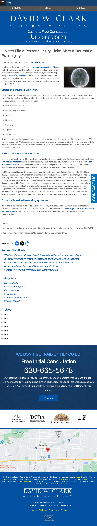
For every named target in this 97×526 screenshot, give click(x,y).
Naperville (79, 477)
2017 (5, 334)
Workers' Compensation (16, 297)
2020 (5, 322)
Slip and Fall (10, 293)
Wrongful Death (12, 301)
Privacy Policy (54, 510)
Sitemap (64, 510)
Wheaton (6, 479)
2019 (5, 326)
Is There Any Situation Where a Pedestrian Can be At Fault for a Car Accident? (42, 258)
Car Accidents (11, 282)
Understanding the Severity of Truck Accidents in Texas (31, 266)
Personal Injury (37, 62)
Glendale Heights (25, 481)
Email (48, 8)
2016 (5, 338)
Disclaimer (43, 510)
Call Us (16, 8)
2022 (5, 314)
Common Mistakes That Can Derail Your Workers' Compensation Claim (39, 262)
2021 (5, 318)
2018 (5, 330)
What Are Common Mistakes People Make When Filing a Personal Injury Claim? (43, 255)
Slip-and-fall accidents (11, 161)
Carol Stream (89, 479)
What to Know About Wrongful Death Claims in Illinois (31, 269)
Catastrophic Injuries (14, 286)
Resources (33, 510)
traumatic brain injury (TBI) (44, 67)
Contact (48, 398)
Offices (80, 8)
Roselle (63, 481)
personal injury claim (17, 75)
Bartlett (61, 479)
